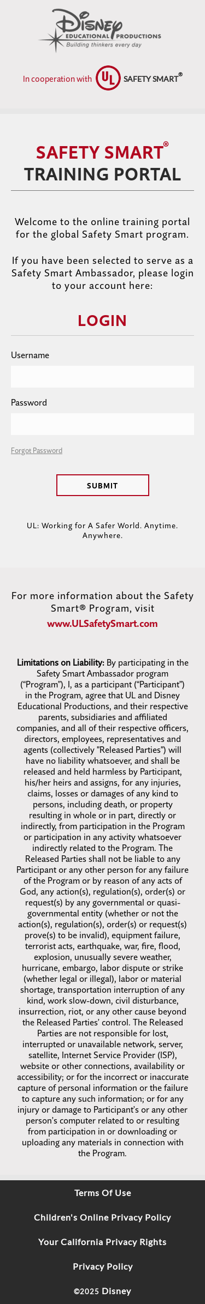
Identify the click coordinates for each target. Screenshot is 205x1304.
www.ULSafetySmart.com (102, 623)
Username (30, 354)
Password (29, 402)
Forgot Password (36, 450)
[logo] (102, 27)
